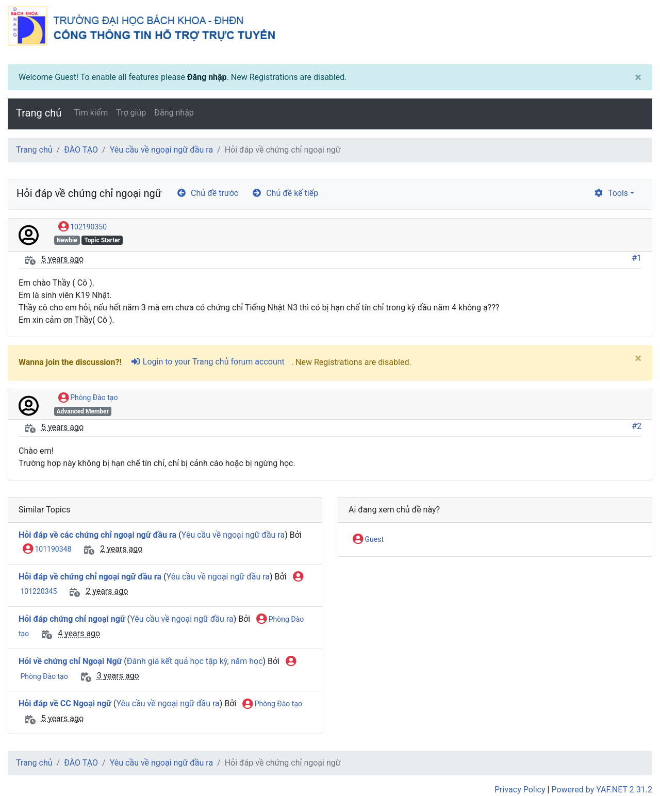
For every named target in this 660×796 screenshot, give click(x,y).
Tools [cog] (610, 193)
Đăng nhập (207, 77)
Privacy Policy (520, 789)
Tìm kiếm (91, 113)
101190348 (47, 549)
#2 (636, 426)
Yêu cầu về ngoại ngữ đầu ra (161, 150)
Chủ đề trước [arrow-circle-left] (207, 193)
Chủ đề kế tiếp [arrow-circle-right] (285, 193)
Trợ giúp (131, 113)
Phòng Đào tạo (88, 398)
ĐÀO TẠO (81, 150)
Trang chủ (38, 113)
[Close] (638, 77)
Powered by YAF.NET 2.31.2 (601, 789)
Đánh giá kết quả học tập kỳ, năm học (195, 661)
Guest (368, 539)
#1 (636, 258)
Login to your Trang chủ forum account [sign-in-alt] (207, 362)
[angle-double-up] (632, 763)
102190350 (82, 227)
